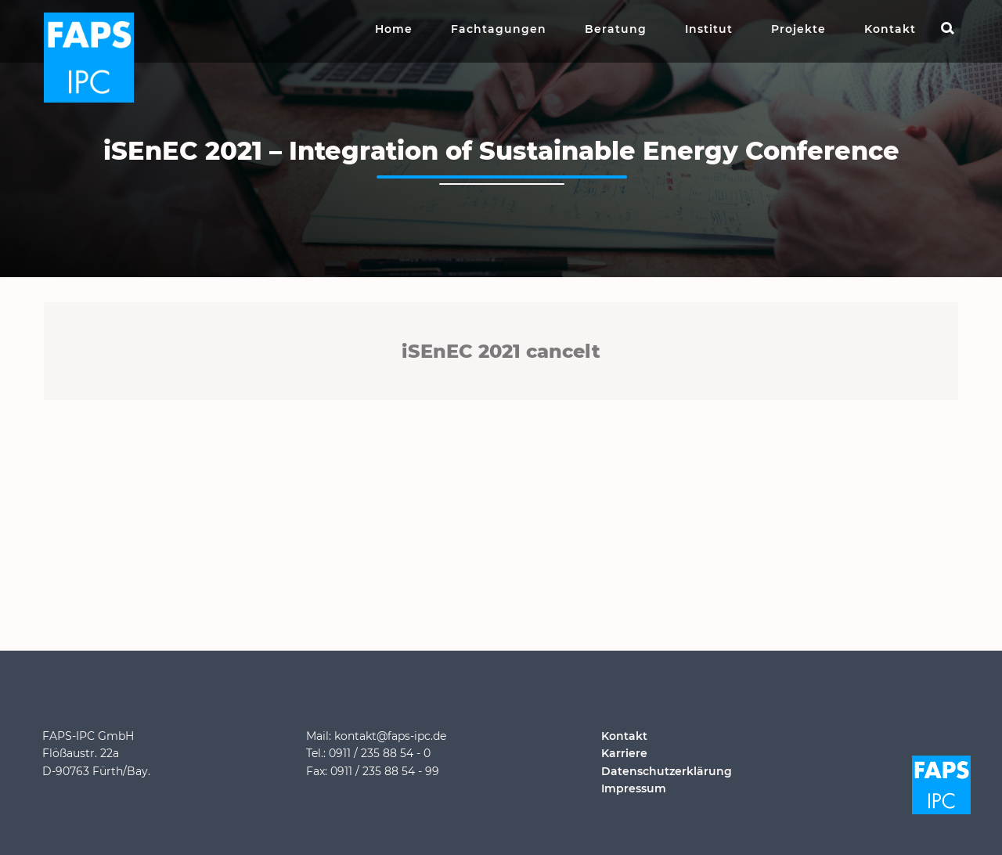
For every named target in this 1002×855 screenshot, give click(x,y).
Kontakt (890, 29)
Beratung (616, 29)
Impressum (633, 788)
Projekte (798, 29)
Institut (709, 29)
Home (394, 29)
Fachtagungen (498, 29)
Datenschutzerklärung (666, 771)
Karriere (624, 753)
